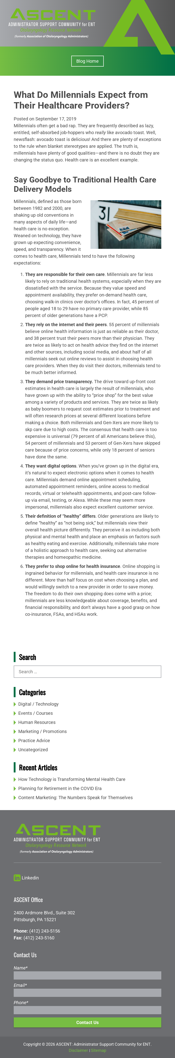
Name (20, 968)
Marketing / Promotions (42, 731)
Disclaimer (78, 1050)
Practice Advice (34, 740)
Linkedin (26, 878)
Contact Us (87, 1022)
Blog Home (87, 61)
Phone (21, 1002)
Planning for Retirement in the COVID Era (60, 788)
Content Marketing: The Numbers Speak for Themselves (75, 797)
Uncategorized (33, 749)
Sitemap (98, 1050)
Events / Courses (35, 713)
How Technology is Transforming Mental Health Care (71, 779)
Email (20, 985)
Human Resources (37, 722)
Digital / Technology (38, 704)
